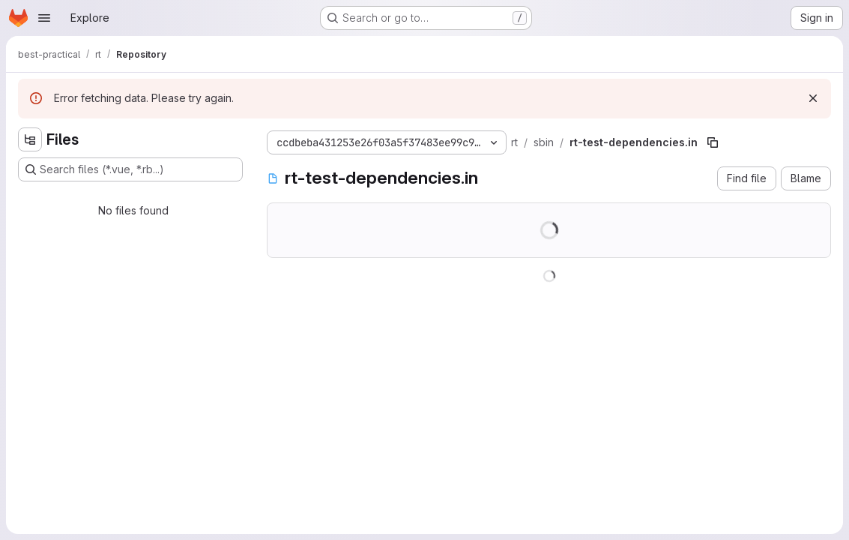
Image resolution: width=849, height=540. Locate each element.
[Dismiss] (813, 98)
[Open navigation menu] (44, 18)
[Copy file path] (713, 142)
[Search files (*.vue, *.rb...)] (130, 170)
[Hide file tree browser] (30, 140)
